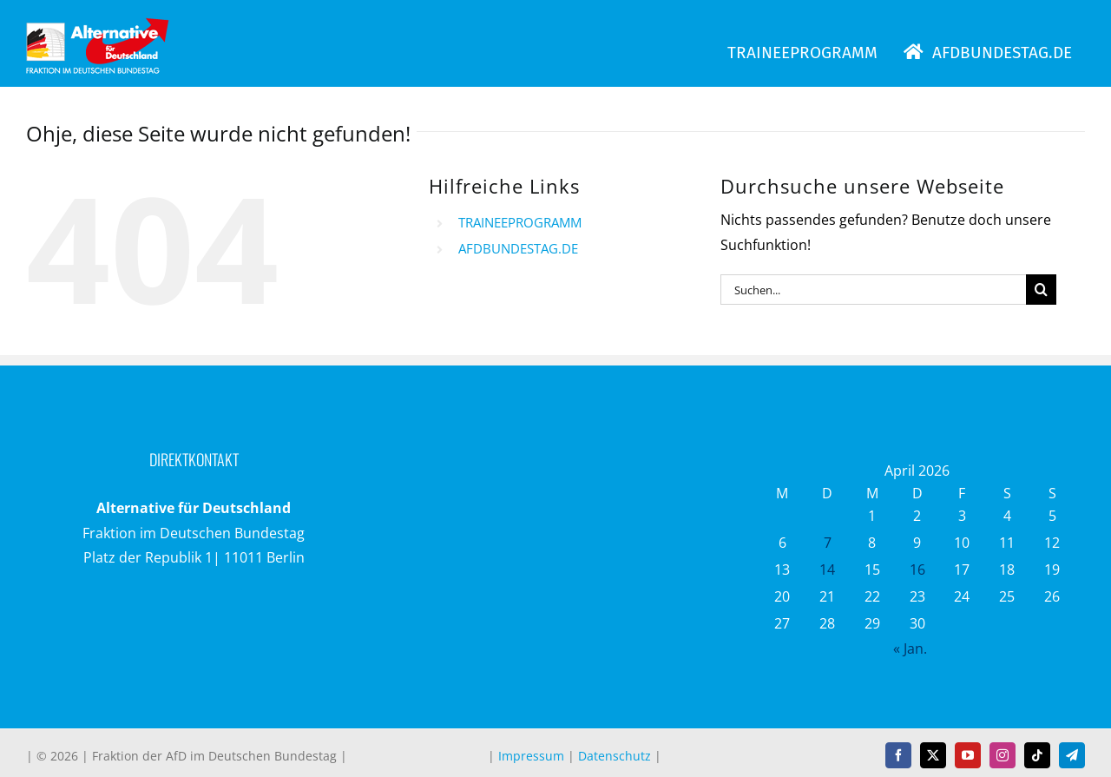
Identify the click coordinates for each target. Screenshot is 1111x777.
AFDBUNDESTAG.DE (518, 248)
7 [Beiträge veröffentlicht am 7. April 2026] (828, 542)
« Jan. (910, 648)
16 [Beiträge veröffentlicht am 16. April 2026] (917, 569)
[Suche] (1041, 289)
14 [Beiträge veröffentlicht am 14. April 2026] (827, 569)
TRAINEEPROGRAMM (520, 222)
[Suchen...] (873, 289)
